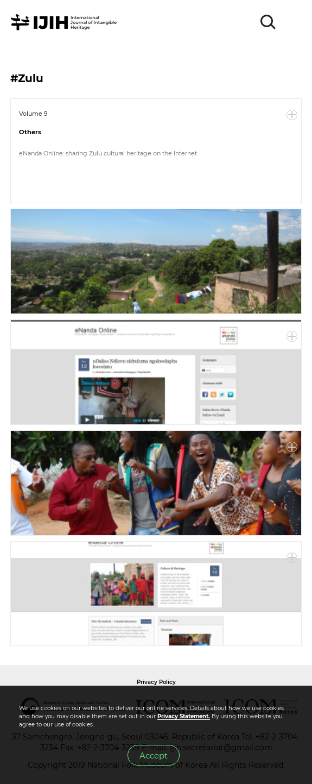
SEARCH (268, 22)
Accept (153, 755)
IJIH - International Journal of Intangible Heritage (65, 22)
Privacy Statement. (183, 716)
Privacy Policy (156, 682)
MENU (293, 22)
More (291, 115)
